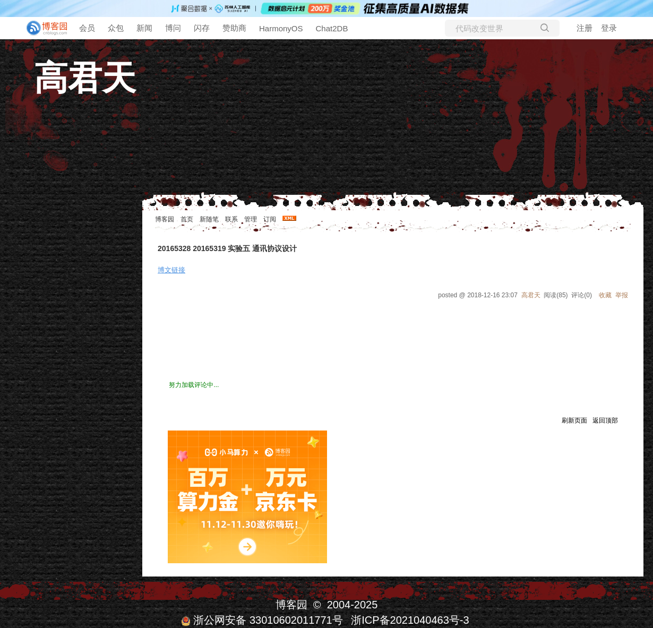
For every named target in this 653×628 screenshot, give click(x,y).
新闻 (144, 27)
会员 (87, 27)
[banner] (42, 28)
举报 (621, 295)
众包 (116, 27)
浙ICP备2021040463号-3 (410, 620)
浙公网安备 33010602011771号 (261, 620)
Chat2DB (332, 28)
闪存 (202, 27)
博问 (173, 27)
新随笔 (209, 219)
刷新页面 (574, 420)
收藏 (605, 295)
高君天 (85, 78)
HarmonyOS (281, 28)
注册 (584, 27)
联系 (231, 219)
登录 (609, 27)
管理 (250, 219)
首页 (187, 219)
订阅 (269, 219)
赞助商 (234, 27)
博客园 (164, 219)
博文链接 (171, 270)
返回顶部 (605, 420)
